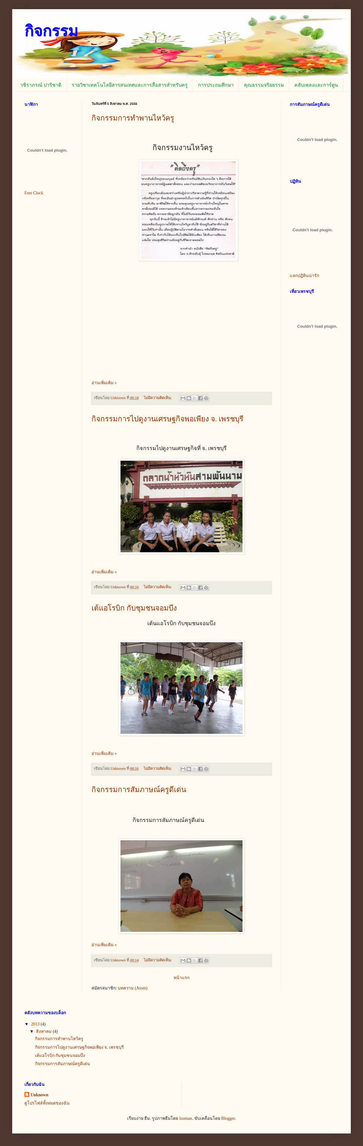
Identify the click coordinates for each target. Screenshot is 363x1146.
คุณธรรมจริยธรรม (264, 85)
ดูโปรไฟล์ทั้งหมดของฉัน (47, 1103)
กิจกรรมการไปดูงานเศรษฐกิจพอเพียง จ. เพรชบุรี (167, 419)
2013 (36, 1024)
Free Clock (33, 193)
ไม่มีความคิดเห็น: (158, 398)
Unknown (39, 1095)
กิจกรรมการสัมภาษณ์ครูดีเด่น (139, 790)
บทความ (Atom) (132, 988)
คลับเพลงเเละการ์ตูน (316, 85)
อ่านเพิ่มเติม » (104, 382)
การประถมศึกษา (216, 85)
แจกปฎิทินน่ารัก (304, 275)
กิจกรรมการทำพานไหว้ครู (133, 118)
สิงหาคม (44, 1031)
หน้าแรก (181, 977)
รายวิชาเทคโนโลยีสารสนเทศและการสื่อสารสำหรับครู (130, 85)
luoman (185, 1118)
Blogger (228, 1118)
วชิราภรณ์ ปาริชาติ (40, 85)
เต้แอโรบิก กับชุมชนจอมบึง (134, 608)
